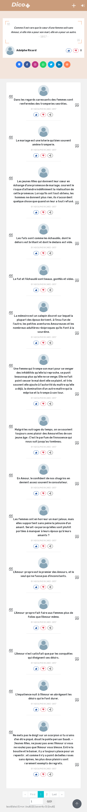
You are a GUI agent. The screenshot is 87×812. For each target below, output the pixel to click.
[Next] (62, 794)
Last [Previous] (54, 794)
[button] (74, 5)
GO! (49, 801)
